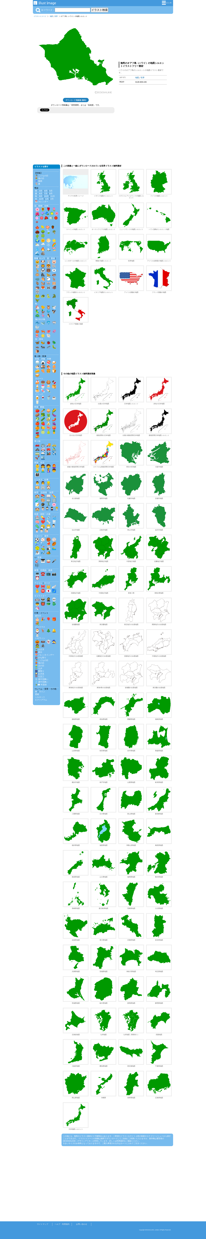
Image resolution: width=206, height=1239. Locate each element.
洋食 (43, 359)
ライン (42, 691)
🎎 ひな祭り (40, 657)
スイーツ (39, 378)
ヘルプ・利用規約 (62, 1224)
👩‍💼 (43, 483)
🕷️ (43, 646)
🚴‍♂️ (54, 449)
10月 (46, 196)
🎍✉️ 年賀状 (41, 684)
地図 (51, 16)
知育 (51, 492)
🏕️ (48, 552)
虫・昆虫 (39, 339)
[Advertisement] (143, 39)
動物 (36, 258)
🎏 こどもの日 (41, 175)
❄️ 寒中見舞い (41, 679)
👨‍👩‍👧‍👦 (37, 475)
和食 (37, 359)
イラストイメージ (40, 16)
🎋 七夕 (38, 668)
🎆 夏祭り (39, 671)
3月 (40, 191)
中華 (49, 359)
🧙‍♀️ (54, 642)
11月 (52, 196)
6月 (40, 193)
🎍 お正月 (39, 649)
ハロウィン (40, 638)
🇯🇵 (48, 591)
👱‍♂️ (37, 470)
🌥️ (37, 245)
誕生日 (38, 616)
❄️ (48, 245)
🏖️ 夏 (37, 184)
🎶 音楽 (37, 557)
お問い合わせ (81, 1224)
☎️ (43, 574)
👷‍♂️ (48, 483)
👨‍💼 (37, 483)
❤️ (43, 522)
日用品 (43, 570)
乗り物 (37, 441)
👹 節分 (38, 652)
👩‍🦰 (54, 466)
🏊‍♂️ (54, 548)
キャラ (42, 258)
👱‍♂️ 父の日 (39, 666)
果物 (42, 407)
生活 (42, 462)
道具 (50, 570)
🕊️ (54, 307)
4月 (45, 191)
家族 (36, 462)
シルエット (40, 697)
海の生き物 (40, 319)
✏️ (54, 496)
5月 (51, 191)
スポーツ (38, 536)
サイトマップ (42, 1224)
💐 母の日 (39, 178)
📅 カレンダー (41, 201)
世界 (56, 16)
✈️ (54, 453)
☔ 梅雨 (38, 181)
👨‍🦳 (43, 470)
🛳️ (43, 458)
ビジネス (38, 479)
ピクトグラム (41, 700)
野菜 (36, 407)
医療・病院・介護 (42, 514)
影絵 (53, 258)
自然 (46, 206)
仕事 (46, 479)
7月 (45, 193)
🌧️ (43, 245)
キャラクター (40, 596)
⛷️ (37, 552)
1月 (46, 199)
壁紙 (37, 694)
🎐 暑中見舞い (41, 682)
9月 (40, 196)
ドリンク (39, 394)
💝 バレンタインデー (44, 655)
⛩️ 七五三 (39, 676)
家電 (36, 570)
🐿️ (43, 283)
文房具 (44, 492)
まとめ (167, 3)
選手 (46, 536)
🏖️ (54, 249)
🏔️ (48, 249)
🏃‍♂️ (48, 505)
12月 (41, 199)
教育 (36, 492)
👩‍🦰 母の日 (39, 663)
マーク (47, 583)
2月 (52, 199)
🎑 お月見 (39, 674)
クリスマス (40, 627)
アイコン (38, 583)
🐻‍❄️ (54, 270)
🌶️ (54, 419)
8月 (51, 193)
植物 (40, 206)
